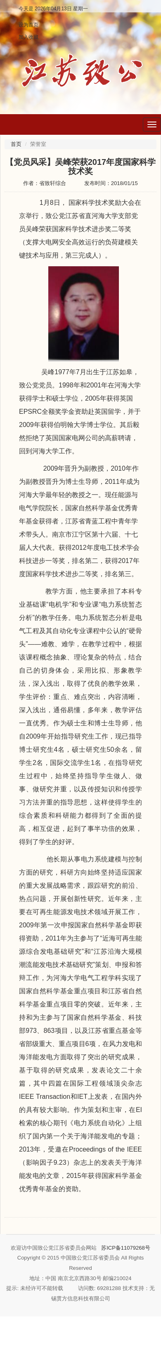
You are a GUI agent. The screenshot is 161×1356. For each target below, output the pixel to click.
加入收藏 (28, 37)
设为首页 (28, 25)
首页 (16, 144)
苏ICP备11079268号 (125, 1248)
